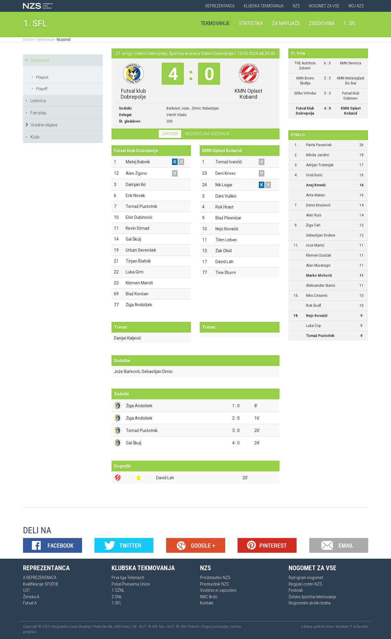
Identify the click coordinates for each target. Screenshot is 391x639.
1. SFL (35, 23)
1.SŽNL (118, 590)
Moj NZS (356, 6)
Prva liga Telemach (128, 577)
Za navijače (286, 23)
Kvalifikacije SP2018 (40, 584)
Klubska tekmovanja (264, 6)
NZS (296, 6)
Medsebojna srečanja (207, 133)
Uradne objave (40, 125)
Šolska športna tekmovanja (312, 596)
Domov (28, 40)
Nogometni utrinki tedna (310, 603)
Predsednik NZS (214, 584)
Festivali (296, 590)
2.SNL (117, 596)
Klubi (32, 137)
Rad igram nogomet (306, 577)
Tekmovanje (215, 23)
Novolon (362, 627)
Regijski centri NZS (305, 584)
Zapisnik (170, 133)
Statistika (251, 23)
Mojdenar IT (344, 627)
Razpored (63, 40)
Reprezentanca (220, 6)
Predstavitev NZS (215, 577)
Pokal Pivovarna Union (131, 584)
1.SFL (117, 603)
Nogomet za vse (324, 6)
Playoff (39, 89)
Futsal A (30, 603)
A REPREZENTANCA (39, 577)
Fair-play (35, 112)
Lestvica (35, 100)
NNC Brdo (208, 596)
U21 (26, 590)
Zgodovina (322, 23)
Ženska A (31, 596)
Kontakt (206, 603)
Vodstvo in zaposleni (218, 590)
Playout (39, 77)
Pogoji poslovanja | (216, 627)
